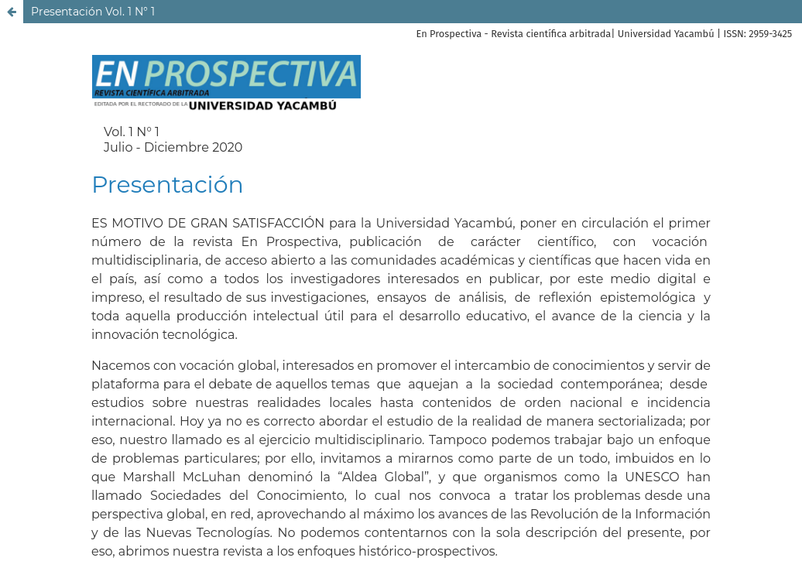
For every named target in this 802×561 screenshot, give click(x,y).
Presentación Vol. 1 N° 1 (93, 12)
